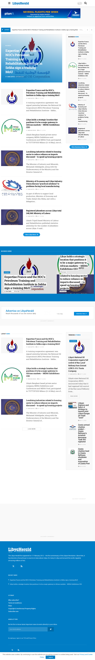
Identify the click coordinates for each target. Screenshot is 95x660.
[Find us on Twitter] (13, 566)
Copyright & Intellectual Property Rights (22, 609)
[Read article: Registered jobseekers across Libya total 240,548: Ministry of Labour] (12, 217)
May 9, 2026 (82, 444)
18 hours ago (17, 291)
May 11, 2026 (82, 374)
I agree (50, 657)
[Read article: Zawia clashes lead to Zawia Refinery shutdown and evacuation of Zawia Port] (72, 451)
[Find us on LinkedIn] (15, 650)
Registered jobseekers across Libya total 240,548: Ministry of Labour (43, 211)
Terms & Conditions (15, 603)
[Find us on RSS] (21, 566)
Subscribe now (13, 612)
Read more (75, 395)
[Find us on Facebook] (9, 566)
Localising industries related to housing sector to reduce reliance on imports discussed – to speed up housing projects (44, 154)
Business (8, 45)
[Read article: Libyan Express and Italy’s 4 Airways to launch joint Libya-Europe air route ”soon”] (72, 405)
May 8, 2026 (82, 466)
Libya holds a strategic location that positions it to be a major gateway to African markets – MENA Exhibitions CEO (43, 123)
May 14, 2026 (40, 98)
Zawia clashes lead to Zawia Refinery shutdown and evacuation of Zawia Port (84, 456)
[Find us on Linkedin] (18, 566)
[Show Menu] (9, 3)
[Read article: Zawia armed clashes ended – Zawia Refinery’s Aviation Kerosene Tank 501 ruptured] (72, 427)
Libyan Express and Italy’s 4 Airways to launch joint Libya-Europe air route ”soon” (84, 410)
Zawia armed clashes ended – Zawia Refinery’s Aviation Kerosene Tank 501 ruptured (84, 433)
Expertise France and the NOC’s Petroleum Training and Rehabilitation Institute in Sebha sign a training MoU (45, 30)
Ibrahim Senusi (32, 130)
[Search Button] (85, 3)
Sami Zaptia (11, 76)
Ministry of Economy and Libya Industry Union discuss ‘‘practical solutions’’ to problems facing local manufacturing (44, 184)
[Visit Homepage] (21, 3)
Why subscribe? (13, 600)
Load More (32, 429)
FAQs (10, 606)
